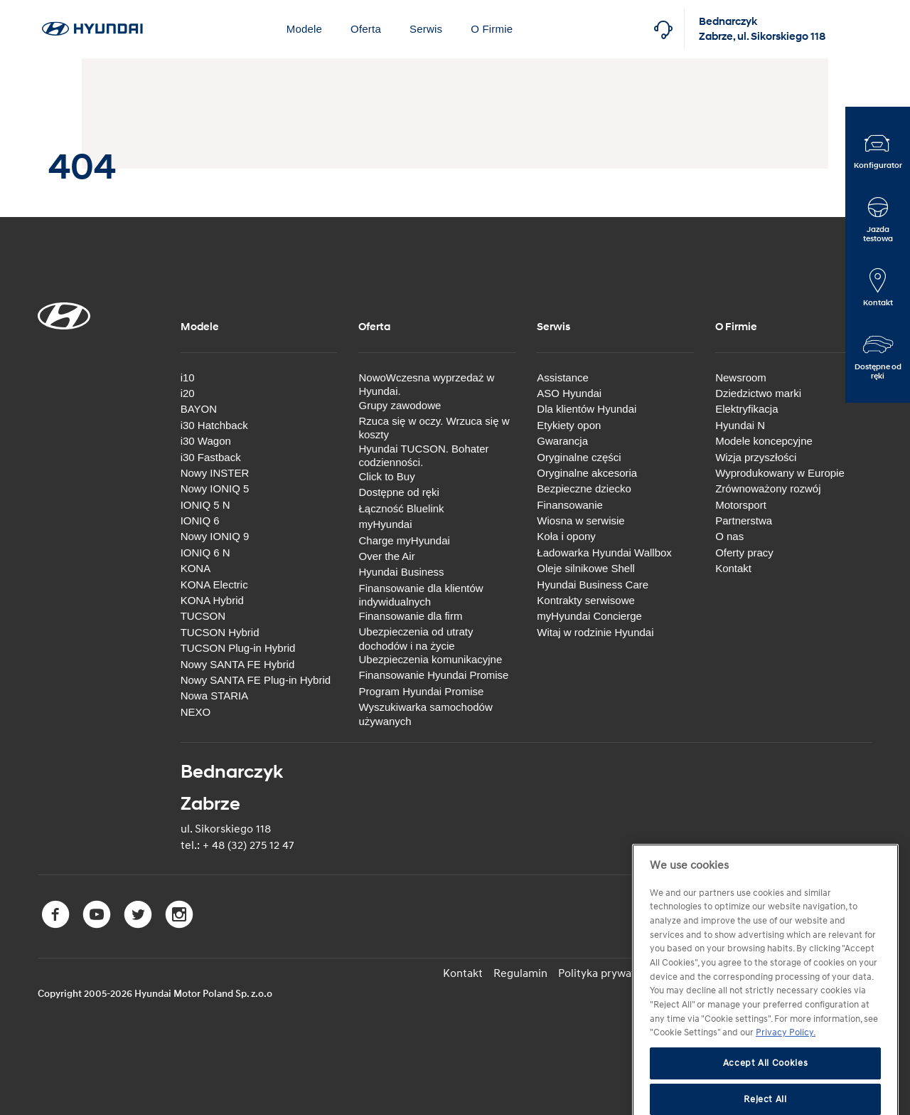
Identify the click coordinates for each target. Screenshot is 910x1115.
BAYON (199, 409)
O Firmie (492, 29)
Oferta (365, 29)
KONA (196, 568)
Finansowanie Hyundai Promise (433, 675)
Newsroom (740, 377)
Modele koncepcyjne (764, 441)
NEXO (196, 712)
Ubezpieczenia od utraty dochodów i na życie (415, 638)
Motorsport (740, 505)
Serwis (426, 29)
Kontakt (733, 568)
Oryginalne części (579, 457)
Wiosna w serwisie (580, 520)
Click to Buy (386, 476)
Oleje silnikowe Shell (586, 568)
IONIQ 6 (200, 520)
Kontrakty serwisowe (586, 600)
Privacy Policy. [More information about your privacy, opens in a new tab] (785, 1066)
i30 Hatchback (214, 425)
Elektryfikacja (746, 409)
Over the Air (386, 556)
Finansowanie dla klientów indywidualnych (420, 595)
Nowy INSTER (215, 473)
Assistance (563, 377)
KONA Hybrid (212, 600)
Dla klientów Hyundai (586, 409)
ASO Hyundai (569, 393)
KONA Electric (214, 584)
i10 (188, 377)
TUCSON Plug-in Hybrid (238, 648)
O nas (729, 536)
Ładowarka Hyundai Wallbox (604, 552)
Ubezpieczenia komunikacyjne (430, 659)
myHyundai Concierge (589, 616)
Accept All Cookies (765, 1095)
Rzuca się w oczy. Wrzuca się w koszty (433, 428)
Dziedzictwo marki (758, 393)
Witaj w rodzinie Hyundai (595, 632)
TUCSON (203, 616)
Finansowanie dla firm (410, 616)
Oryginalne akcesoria (587, 473)
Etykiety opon (569, 425)
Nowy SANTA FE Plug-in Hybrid (256, 680)
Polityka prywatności (610, 973)
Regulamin (520, 973)
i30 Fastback (211, 457)
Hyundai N (740, 425)
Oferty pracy (744, 552)
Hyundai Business (401, 572)
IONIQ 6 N (205, 552)
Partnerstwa (743, 520)
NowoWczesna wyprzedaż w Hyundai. (426, 384)
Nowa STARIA (215, 695)
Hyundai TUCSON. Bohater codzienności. (423, 456)
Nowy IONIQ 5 (215, 488)
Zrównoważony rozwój (767, 488)
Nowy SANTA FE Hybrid (238, 664)
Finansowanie (570, 505)
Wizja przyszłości (755, 457)
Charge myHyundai (403, 540)
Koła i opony (566, 536)
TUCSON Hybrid (220, 632)
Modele (304, 29)
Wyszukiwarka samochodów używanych (425, 714)
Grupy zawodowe (399, 405)
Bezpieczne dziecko (584, 488)
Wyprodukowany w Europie (780, 473)
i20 (188, 393)
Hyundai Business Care (592, 584)
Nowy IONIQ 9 (215, 536)
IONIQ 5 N (205, 505)
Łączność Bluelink (401, 508)
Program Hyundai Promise (420, 691)
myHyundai (385, 524)
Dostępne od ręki (398, 492)
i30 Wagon (206, 441)
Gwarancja (562, 441)
